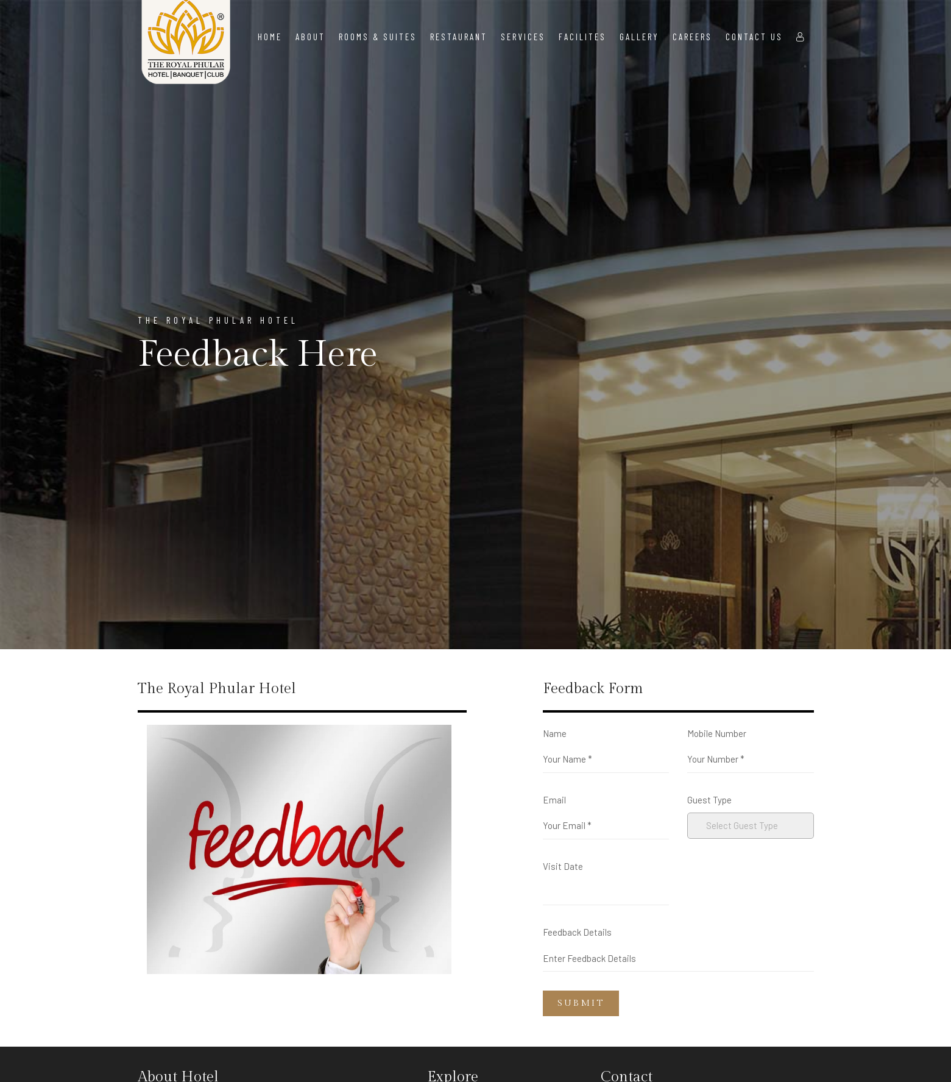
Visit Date (563, 866)
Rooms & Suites (378, 36)
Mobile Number (716, 733)
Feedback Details (577, 932)
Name (555, 733)
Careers (692, 36)
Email (554, 799)
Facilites (582, 36)
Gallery (639, 36)
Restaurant (458, 36)
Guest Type (709, 799)
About (310, 36)
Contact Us (754, 36)
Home (270, 36)
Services (523, 36)
